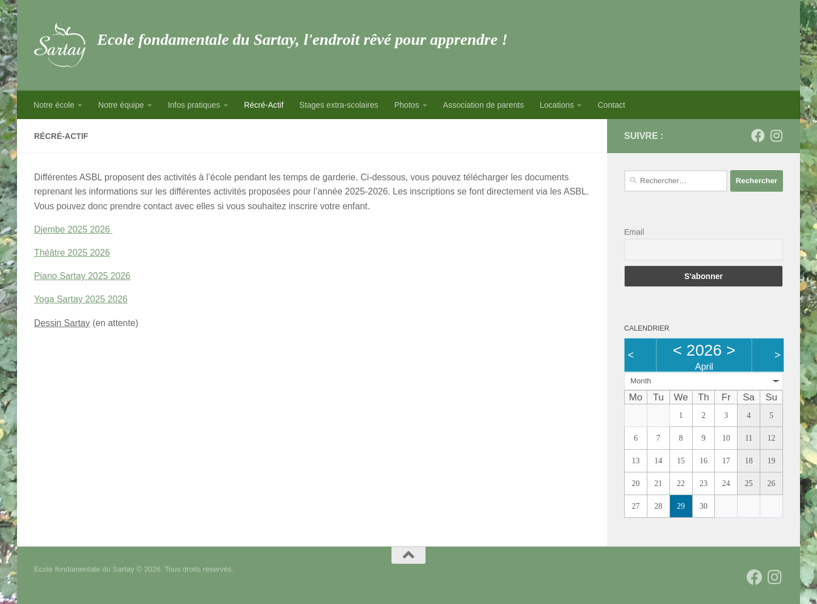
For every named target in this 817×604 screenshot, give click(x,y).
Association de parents (483, 104)
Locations (557, 104)
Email (634, 231)
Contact (611, 104)
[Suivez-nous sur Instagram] (776, 135)
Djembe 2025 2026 (72, 229)
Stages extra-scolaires (339, 104)
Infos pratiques (194, 104)
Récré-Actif (264, 104)
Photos (406, 104)
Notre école (53, 104)
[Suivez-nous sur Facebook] (758, 135)
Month (640, 381)
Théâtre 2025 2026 (72, 252)
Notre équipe (121, 104)
